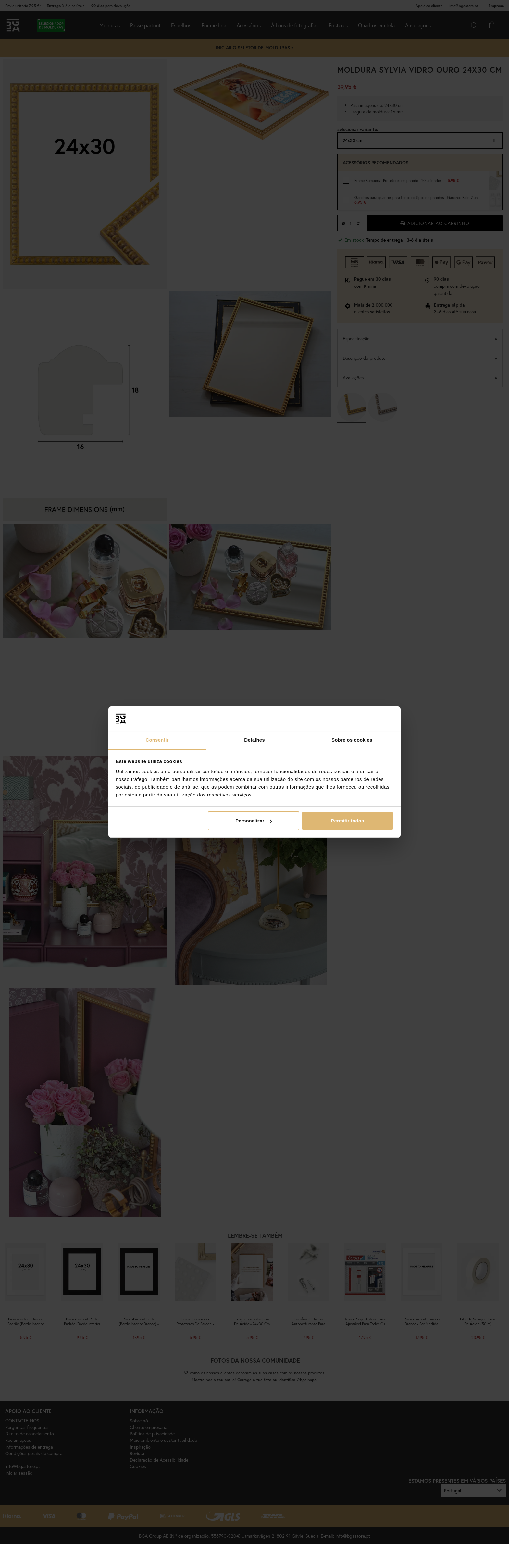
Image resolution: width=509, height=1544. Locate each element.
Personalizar (253, 820)
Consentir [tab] (157, 740)
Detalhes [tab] (254, 740)
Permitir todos (347, 820)
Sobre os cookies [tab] (351, 740)
